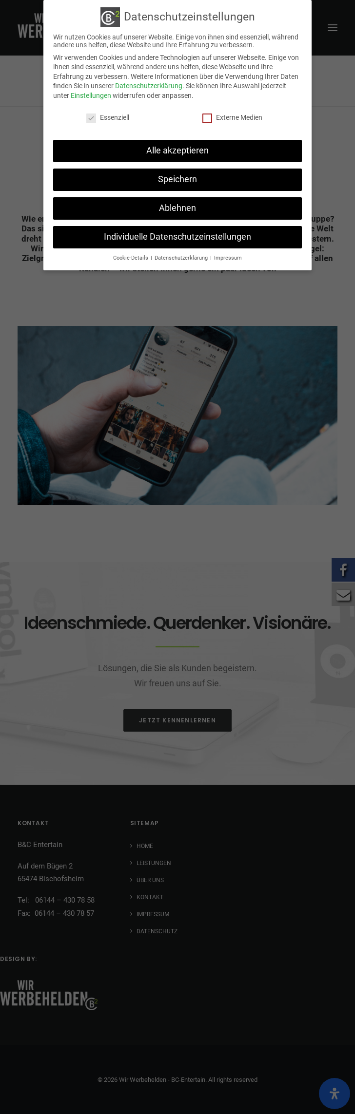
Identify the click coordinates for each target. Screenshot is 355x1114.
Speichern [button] (177, 178)
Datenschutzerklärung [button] (182, 256)
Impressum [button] (228, 256)
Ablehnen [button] (177, 206)
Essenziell (107, 116)
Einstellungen (91, 94)
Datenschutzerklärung (148, 84)
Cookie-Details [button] (131, 256)
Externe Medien (232, 116)
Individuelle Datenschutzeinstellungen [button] (177, 235)
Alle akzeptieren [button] (177, 149)
